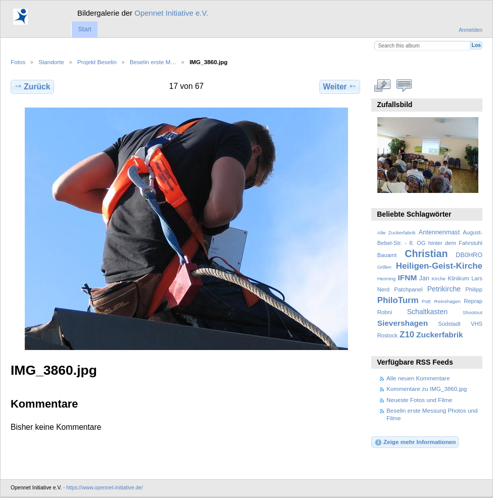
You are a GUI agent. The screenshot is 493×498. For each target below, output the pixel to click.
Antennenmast (439, 232)
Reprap (473, 301)
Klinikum (458, 278)
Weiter (340, 86)
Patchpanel (408, 289)
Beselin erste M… (153, 62)
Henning (386, 278)
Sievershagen (402, 323)
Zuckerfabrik (439, 334)
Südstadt (449, 324)
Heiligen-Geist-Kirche (439, 266)
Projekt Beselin (97, 62)
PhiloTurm (398, 300)
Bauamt (387, 255)
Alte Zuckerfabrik (396, 232)
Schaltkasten (427, 312)
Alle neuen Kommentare (418, 378)
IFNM (407, 277)
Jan (424, 278)
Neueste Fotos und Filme (419, 399)
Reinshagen (447, 301)
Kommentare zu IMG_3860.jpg (426, 388)
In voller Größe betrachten (382, 85)
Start (84, 29)
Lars (476, 278)
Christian (426, 253)
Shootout (472, 312)
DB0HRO (469, 255)
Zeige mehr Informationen (415, 442)
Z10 (407, 334)
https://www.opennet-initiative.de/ (104, 487)
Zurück (32, 86)
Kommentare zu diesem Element (404, 85)
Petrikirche (444, 289)
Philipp (473, 289)
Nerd (383, 289)
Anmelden (470, 30)
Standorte (51, 62)
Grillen (384, 267)
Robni (384, 312)
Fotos (18, 62)
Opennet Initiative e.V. (171, 13)
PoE (426, 301)
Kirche (438, 278)
